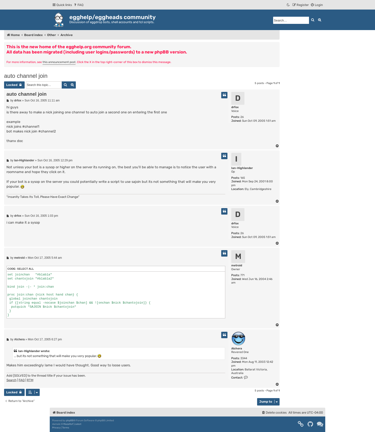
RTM (30, 380)
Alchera (236, 348)
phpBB (70, 420)
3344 (243, 358)
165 (242, 177)
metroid (236, 265)
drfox (235, 107)
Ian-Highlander (242, 168)
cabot (78, 424)
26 (242, 117)
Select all (25, 268)
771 (242, 275)
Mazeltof (68, 424)
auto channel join (25, 76)
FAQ (22, 380)
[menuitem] (78, 4)
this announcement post (59, 62)
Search (11, 380)
